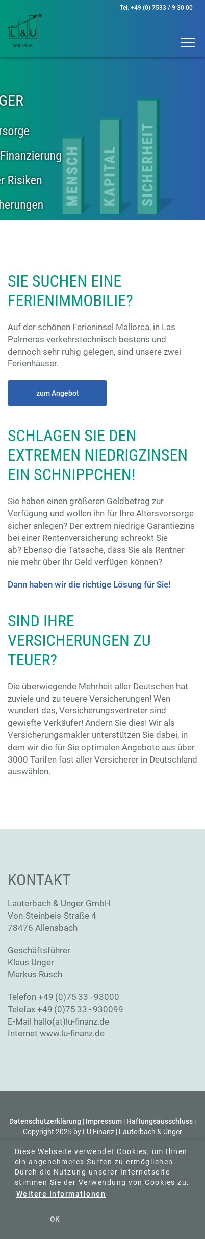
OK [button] (55, 1219)
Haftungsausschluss (159, 1121)
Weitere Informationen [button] (61, 1194)
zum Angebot (57, 393)
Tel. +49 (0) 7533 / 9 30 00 (156, 7)
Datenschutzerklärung (45, 1121)
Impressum (104, 1121)
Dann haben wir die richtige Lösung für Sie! (89, 584)
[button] (183, 41)
